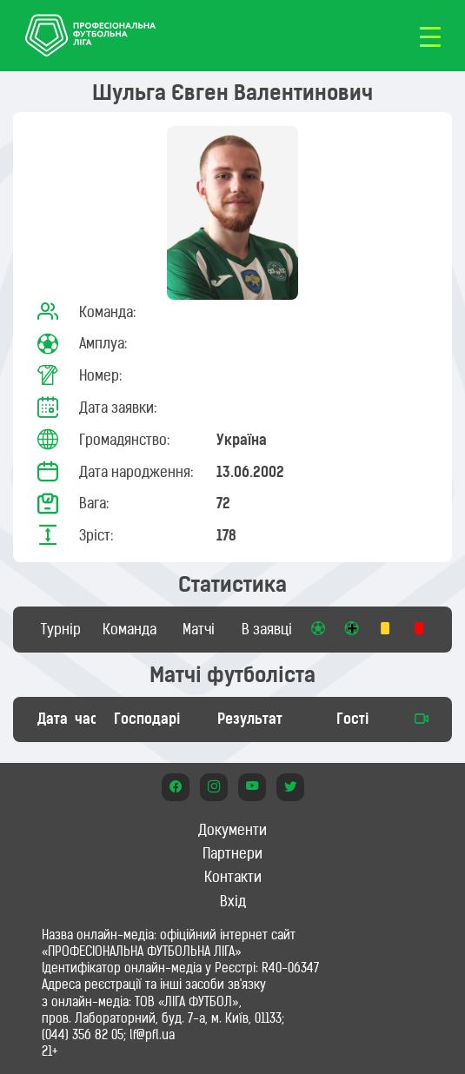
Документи (232, 830)
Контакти (233, 876)
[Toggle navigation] (430, 35)
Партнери (232, 853)
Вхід (233, 901)
